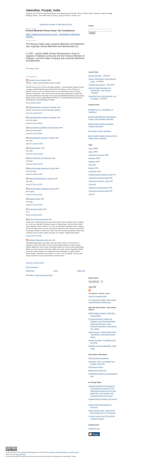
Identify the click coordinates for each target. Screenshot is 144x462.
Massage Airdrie (34, 199)
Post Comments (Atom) (44, 275)
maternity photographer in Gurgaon (41, 178)
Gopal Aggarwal (20, 454)
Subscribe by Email (65, 24)
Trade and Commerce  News (99, 181)
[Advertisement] (55, 281)
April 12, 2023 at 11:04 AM (33, 102)
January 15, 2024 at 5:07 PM (34, 113)
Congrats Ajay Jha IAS (97, 85)
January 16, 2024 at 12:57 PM (34, 164)
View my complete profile (98, 296)
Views (91, 152)
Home (56, 271)
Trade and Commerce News (98, 188)
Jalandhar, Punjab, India (43, 10)
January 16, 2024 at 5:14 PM (34, 214)
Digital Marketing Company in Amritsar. (42, 107)
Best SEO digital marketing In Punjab (41, 168)
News (37, 68)
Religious (92, 161)
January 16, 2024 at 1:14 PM (34, 174)
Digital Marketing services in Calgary (41, 138)
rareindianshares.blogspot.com (100, 302)
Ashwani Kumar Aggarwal (37, 80)
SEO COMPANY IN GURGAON (40, 158)
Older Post (81, 271)
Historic (32, 68)
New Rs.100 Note (95, 76)
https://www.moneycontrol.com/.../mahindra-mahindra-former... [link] (53, 35)
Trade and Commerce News (99, 178)
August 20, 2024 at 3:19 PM (34, 235)
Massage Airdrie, (34, 148)
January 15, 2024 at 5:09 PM (34, 123)
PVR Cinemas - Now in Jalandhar (99, 131)
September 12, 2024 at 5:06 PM (35, 262)
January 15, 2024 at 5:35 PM (34, 133)
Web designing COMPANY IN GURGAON (43, 128)
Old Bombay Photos (96, 367)
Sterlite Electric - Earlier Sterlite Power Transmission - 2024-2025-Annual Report (102, 334)
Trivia (90, 184)
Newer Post (30, 271)
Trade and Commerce (96, 155)
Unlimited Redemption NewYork (40, 240)
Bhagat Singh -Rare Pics (97, 370)
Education (92, 158)
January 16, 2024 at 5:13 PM (34, 204)
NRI (90, 165)
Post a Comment (32, 267)
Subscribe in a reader (47, 24)
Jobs (90, 194)
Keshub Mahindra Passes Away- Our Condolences (50, 30)
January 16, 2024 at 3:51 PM (34, 194)
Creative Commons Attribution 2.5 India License (64, 452)
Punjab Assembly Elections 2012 (100, 175)
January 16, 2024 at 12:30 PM (34, 153)
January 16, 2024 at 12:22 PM (34, 143)
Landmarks (93, 171)
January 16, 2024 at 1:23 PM (34, 184)
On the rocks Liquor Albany (38, 219)
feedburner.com (94, 428)
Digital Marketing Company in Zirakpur (42, 117)
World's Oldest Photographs (99, 358)
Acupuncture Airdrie (35, 209)
